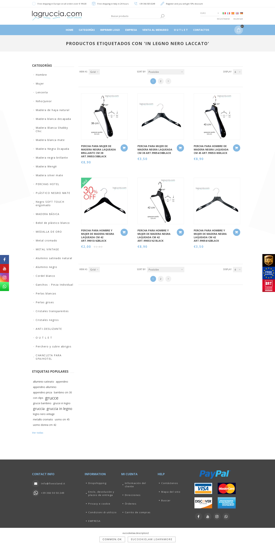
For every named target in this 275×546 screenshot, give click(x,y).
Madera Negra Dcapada (52, 148)
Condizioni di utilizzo (102, 512)
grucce (51, 398)
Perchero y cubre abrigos (53, 346)
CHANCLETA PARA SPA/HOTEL (48, 357)
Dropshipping (97, 483)
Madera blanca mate (50, 140)
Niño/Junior (44, 101)
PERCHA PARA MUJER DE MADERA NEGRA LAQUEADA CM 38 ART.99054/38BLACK (155, 149)
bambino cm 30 (63, 392)
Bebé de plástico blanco (53, 223)
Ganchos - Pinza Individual (54, 284)
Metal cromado (46, 240)
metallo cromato (43, 419)
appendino (62, 381)
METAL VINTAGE (47, 249)
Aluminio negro (46, 267)
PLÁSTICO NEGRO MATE (53, 193)
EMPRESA (94, 521)
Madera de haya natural (52, 110)
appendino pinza (42, 392)
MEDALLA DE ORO (49, 231)
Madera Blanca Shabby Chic (52, 129)
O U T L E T (44, 337)
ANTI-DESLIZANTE (49, 328)
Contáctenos (169, 483)
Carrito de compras (138, 512)
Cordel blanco (45, 276)
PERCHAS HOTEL (47, 184)
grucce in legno (61, 403)
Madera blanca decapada (53, 119)
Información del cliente (135, 484)
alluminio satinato (43, 381)
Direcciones (133, 495)
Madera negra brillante (52, 157)
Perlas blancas (46, 293)
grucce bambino (42, 403)
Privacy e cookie (99, 503)
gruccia (39, 408)
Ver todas (37, 432)
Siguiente (168, 81)
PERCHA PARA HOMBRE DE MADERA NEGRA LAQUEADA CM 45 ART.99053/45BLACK (211, 149)
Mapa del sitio (170, 491)
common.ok (112, 539)
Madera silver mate (49, 175)
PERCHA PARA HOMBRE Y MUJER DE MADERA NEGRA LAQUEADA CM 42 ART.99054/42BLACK (210, 235)
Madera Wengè (46, 166)
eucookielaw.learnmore (151, 539)
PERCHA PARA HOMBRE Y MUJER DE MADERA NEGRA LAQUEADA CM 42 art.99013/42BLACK (97, 235)
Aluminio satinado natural (54, 258)
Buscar (165, 500)
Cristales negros (47, 320)
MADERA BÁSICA (47, 214)
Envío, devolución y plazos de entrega (101, 493)
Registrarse (223, 18)
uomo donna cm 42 (44, 425)
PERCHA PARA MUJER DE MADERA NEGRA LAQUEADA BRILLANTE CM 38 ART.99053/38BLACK (98, 151)
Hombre (41, 74)
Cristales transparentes (52, 311)
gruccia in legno (59, 408)
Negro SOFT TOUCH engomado (50, 203)
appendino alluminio (44, 387)
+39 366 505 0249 (147, 3)
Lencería (42, 92)
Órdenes (131, 503)
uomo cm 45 (62, 419)
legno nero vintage (44, 414)
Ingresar (238, 18)
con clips (38, 397)
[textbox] (135, 16)
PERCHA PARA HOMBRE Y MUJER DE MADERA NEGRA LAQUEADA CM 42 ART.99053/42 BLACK (154, 235)
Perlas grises (45, 302)
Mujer (40, 83)
